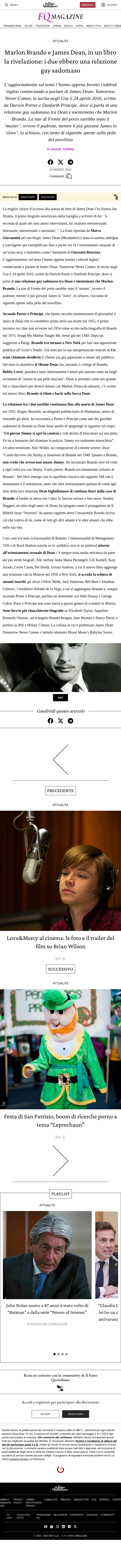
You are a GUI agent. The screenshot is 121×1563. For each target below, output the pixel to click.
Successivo (60, 969)
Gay (60, 697)
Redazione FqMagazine (49, 1324)
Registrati (75, 1414)
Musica (68, 26)
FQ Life (28, 26)
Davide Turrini (62, 149)
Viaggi (79, 26)
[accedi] (109, 4)
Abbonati (87, 4)
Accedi (45, 1414)
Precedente (60, 790)
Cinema (57, 26)
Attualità (60, 41)
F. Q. (62, 958)
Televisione (43, 26)
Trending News (12, 26)
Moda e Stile (93, 26)
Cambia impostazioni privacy (34, 1502)
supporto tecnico (19, 1459)
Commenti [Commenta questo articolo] (60, 176)
